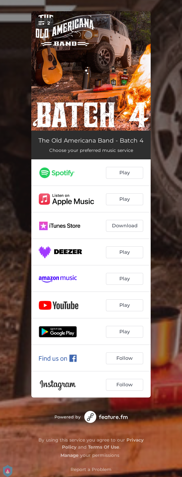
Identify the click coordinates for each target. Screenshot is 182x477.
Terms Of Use (103, 447)
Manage (69, 455)
